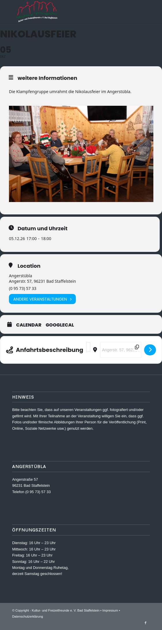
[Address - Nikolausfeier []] (88, 347)
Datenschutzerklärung (27, 616)
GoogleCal (60, 325)
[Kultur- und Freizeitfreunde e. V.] (67, 11)
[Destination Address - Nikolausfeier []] (120, 350)
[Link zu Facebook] (145, 622)
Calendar (29, 325)
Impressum (110, 610)
